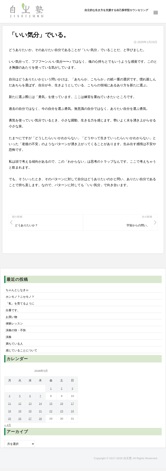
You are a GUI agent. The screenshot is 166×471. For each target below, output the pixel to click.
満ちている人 (14, 346)
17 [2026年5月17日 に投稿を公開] (72, 406)
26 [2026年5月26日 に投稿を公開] (20, 421)
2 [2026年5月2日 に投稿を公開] (62, 391)
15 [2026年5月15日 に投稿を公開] (51, 406)
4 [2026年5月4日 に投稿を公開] (9, 398)
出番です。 (13, 311)
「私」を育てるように (20, 304)
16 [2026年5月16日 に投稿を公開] (62, 406)
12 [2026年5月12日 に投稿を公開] (20, 406)
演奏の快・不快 (16, 332)
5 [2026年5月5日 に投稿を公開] (20, 398)
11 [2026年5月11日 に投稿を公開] (9, 406)
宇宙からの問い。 (137, 225)
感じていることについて (21, 353)
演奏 (8, 339)
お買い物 (11, 318)
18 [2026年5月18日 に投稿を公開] (9, 413)
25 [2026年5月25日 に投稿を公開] (9, 421)
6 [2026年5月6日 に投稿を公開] (30, 398)
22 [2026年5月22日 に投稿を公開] (51, 413)
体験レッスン (14, 325)
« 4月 (7, 428)
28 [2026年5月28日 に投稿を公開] (41, 421)
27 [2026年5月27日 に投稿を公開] (30, 421)
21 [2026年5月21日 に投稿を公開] (41, 413)
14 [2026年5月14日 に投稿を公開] (41, 406)
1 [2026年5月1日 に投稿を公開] (51, 391)
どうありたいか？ (26, 225)
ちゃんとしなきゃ (17, 290)
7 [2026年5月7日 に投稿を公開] (41, 398)
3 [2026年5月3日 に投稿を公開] (72, 391)
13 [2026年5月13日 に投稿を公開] (30, 406)
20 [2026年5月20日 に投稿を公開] (30, 413)
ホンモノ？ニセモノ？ (20, 297)
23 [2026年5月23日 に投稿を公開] (62, 413)
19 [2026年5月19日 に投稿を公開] (20, 413)
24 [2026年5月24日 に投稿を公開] (72, 413)
